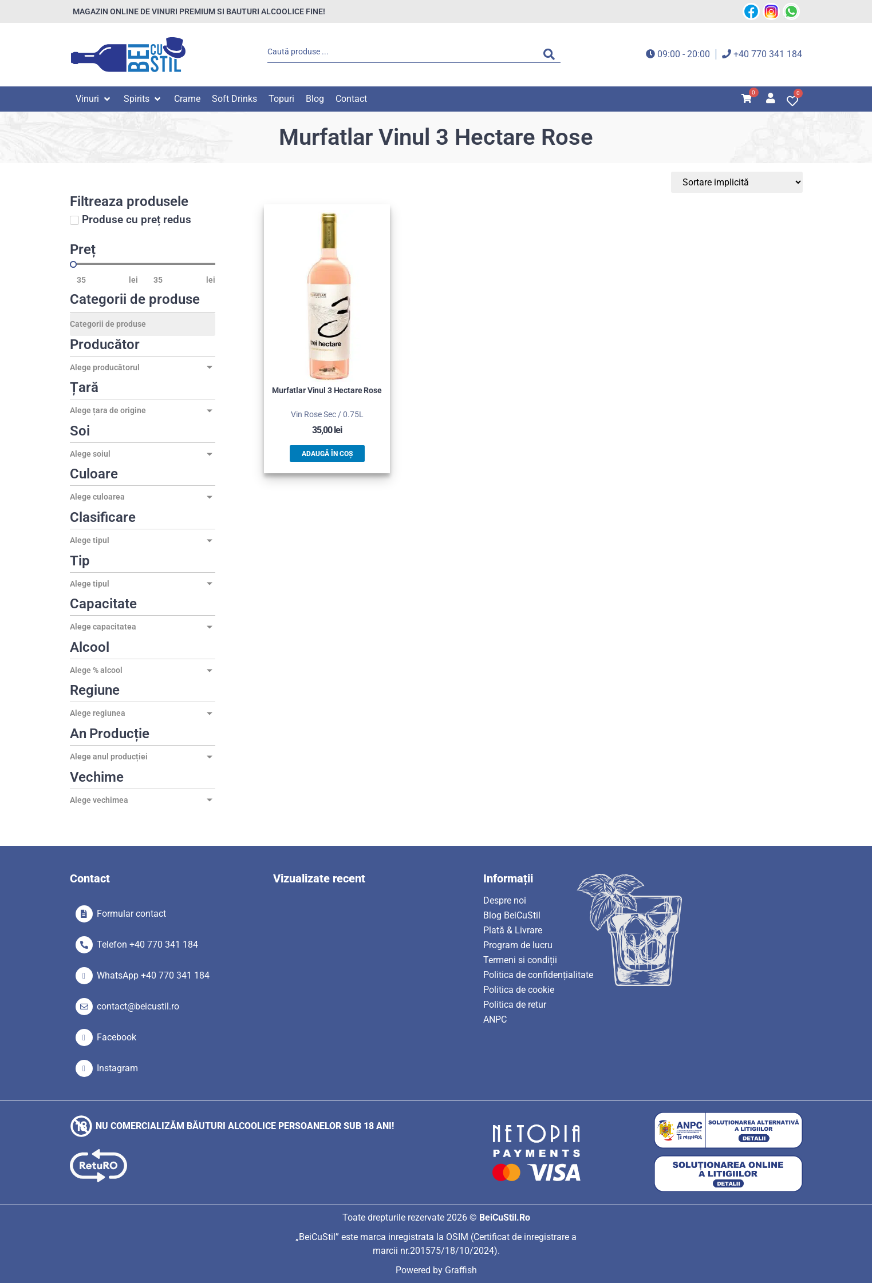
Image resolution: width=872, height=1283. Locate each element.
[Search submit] (552, 54)
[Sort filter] (748, 182)
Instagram (117, 1068)
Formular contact (131, 913)
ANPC (495, 1019)
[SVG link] (128, 54)
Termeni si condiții (520, 960)
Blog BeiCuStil (511, 915)
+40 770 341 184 (767, 54)
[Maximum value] (176, 279)
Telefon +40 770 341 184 (147, 944)
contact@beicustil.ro (138, 1006)
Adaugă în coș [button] (327, 454)
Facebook (116, 1037)
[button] (94, 99)
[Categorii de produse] (142, 324)
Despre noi (504, 900)
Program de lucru (518, 945)
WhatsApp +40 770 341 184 (153, 975)
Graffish (461, 1270)
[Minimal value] (142, 264)
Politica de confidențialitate (538, 974)
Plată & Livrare (512, 930)
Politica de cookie (518, 989)
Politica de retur (514, 1004)
